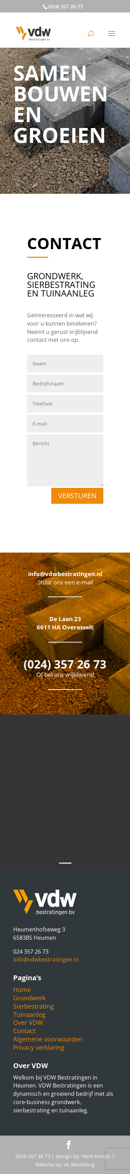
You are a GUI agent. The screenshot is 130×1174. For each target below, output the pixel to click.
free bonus (69, 863)
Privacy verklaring (38, 1047)
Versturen (77, 495)
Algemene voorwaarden (48, 1039)
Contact (24, 1031)
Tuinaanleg (29, 1014)
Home (22, 989)
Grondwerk (29, 998)
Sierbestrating (33, 1006)
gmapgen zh (65, 863)
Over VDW (28, 1022)
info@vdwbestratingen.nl (45, 959)
